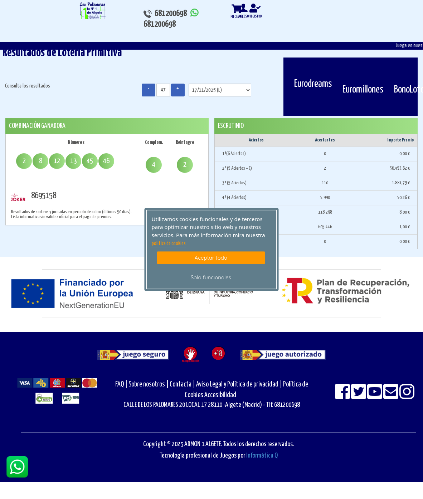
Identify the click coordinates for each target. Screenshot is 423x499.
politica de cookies (169, 243)
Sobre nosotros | (148, 384)
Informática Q (262, 455)
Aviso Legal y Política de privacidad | (239, 384)
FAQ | (121, 384)
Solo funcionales (211, 277)
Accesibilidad (220, 395)
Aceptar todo (211, 257)
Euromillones (362, 90)
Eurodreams (313, 84)
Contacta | (182, 384)
